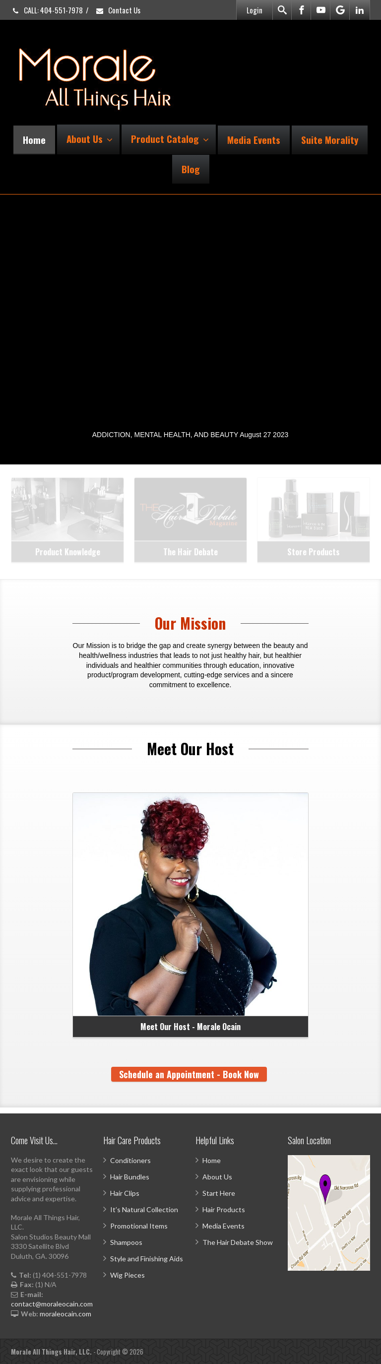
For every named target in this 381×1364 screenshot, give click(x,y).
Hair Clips (124, 1193)
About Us (89, 138)
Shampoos (126, 1242)
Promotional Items (139, 1226)
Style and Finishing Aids (146, 1258)
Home (34, 139)
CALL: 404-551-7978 (47, 9)
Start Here (218, 1193)
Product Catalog (170, 138)
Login (254, 9)
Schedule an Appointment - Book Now (189, 1074)
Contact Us (117, 9)
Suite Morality (329, 139)
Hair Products (223, 1209)
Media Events (253, 139)
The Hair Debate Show (237, 1242)
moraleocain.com (65, 1313)
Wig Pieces (127, 1275)
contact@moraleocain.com (52, 1303)
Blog (191, 169)
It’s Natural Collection (144, 1209)
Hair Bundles (129, 1176)
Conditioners (130, 1160)
